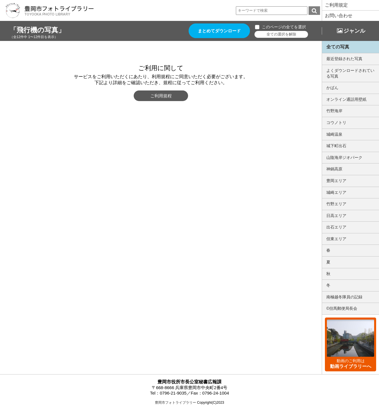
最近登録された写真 (344, 58)
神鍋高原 (334, 169)
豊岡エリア (336, 180)
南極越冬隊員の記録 (344, 297)
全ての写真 (337, 46)
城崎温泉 (334, 134)
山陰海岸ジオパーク (344, 157)
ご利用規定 (336, 5)
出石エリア (336, 227)
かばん (332, 87)
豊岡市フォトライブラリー (175, 403)
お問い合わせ (338, 15)
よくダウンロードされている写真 (350, 73)
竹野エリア (336, 204)
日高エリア (336, 215)
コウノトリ (336, 122)
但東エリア (336, 238)
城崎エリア (336, 192)
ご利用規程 (161, 95)
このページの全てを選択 (284, 27)
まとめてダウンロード (219, 30)
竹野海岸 (334, 111)
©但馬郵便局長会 (341, 308)
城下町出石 (336, 145)
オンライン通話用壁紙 (346, 99)
